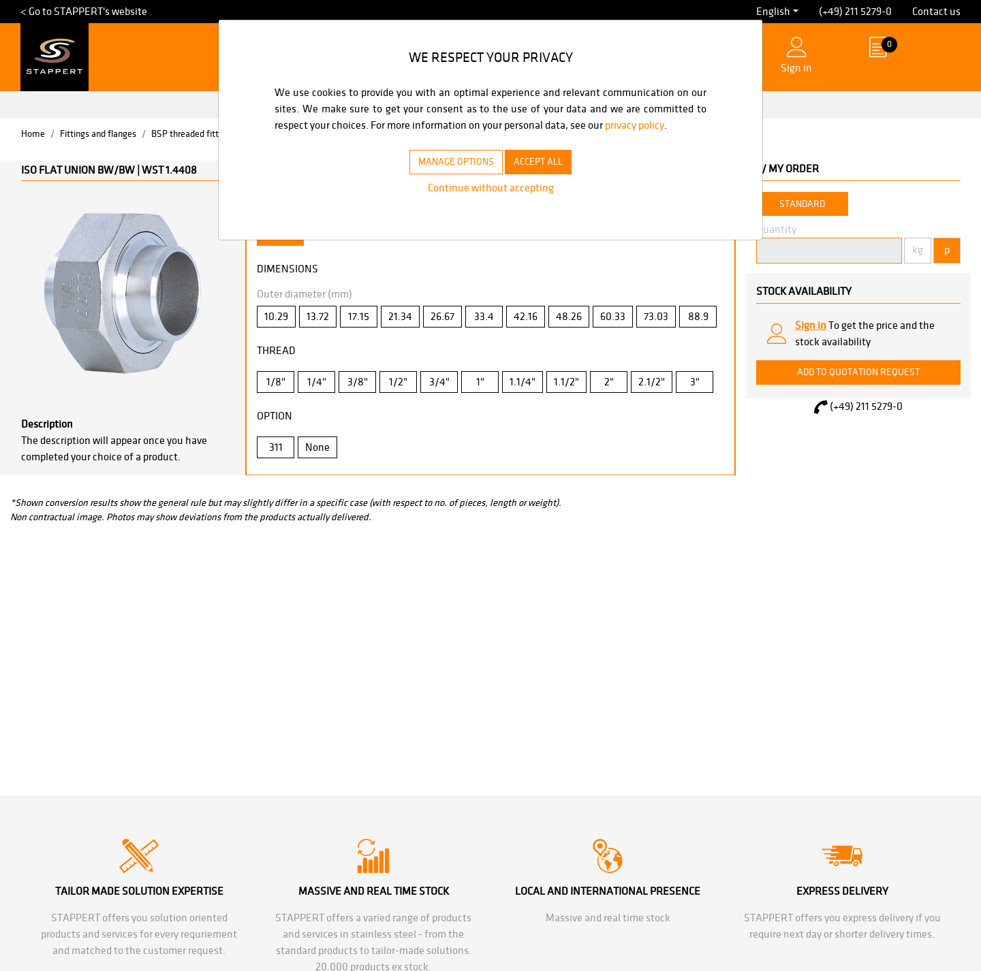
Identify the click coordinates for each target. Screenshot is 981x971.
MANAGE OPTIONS (450, 177)
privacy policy (307, 141)
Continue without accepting (490, 204)
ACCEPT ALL (545, 177)
